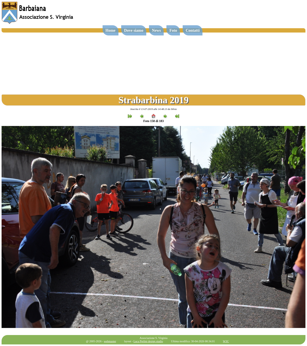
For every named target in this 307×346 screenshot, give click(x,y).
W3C (226, 341)
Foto (173, 30)
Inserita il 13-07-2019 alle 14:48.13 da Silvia (153, 109)
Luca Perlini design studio (148, 341)
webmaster (110, 341)
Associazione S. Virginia (153, 338)
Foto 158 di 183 (153, 121)
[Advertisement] (153, 61)
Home (111, 30)
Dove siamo (133, 30)
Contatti (193, 30)
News (156, 30)
